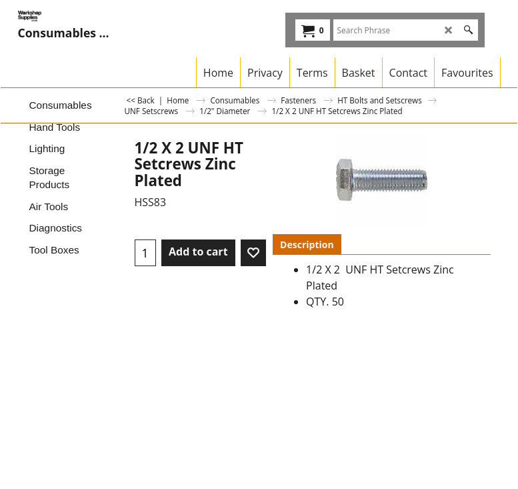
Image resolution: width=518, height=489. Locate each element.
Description (307, 244)
